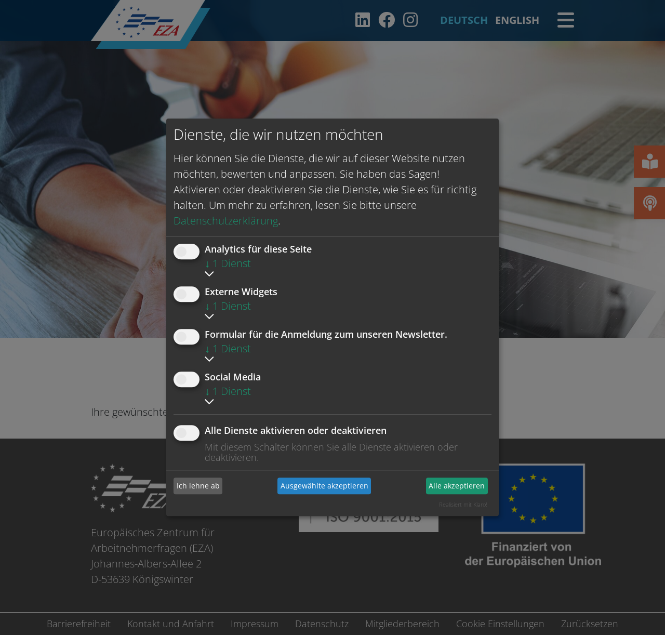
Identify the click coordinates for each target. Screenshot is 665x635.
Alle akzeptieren (457, 486)
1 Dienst (228, 263)
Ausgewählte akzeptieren (324, 486)
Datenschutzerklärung (226, 221)
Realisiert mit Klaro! (463, 504)
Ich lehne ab (198, 486)
